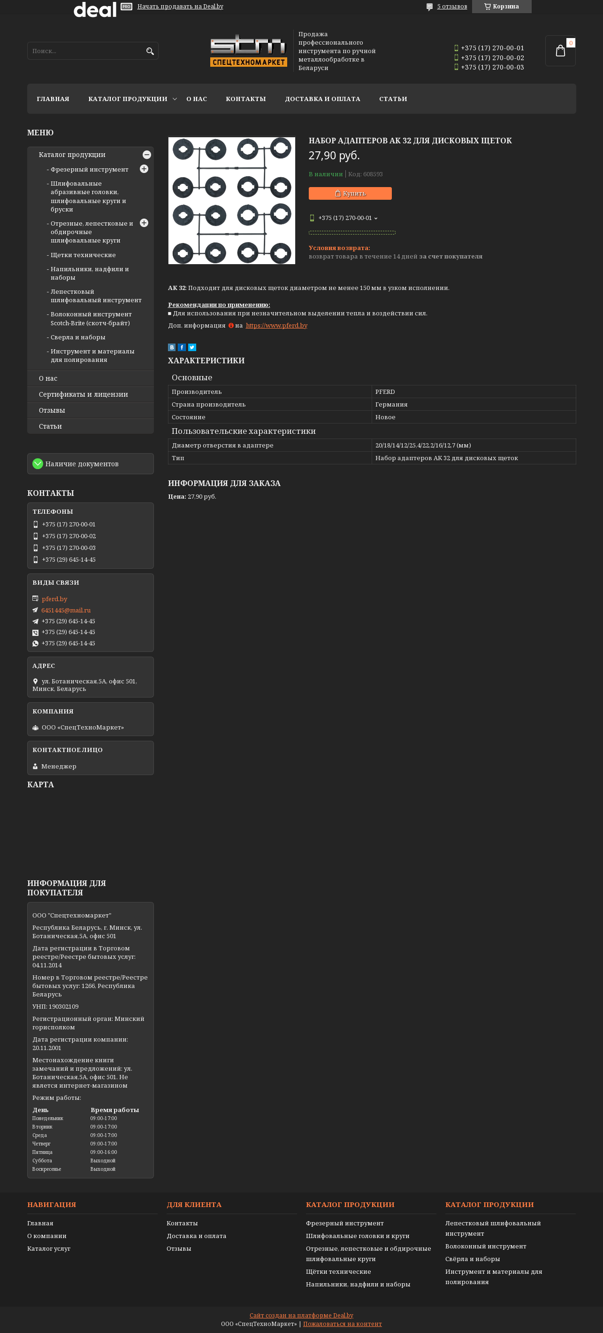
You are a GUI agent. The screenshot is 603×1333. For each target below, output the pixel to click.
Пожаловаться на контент (342, 1324)
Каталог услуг (48, 1248)
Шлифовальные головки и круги (358, 1235)
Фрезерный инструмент (90, 169)
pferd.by (54, 599)
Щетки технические (83, 255)
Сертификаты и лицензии (83, 394)
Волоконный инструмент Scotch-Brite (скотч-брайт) (91, 318)
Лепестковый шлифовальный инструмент (96, 295)
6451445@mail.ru (66, 610)
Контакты (246, 98)
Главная (53, 98)
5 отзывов (452, 6)
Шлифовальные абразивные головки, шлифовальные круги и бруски (88, 196)
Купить (354, 193)
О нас (196, 98)
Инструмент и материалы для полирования (93, 355)
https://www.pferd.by (276, 325)
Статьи (393, 98)
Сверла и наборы (78, 337)
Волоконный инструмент (486, 1246)
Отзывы (52, 410)
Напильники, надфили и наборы (358, 1284)
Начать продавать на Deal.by (180, 6)
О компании (47, 1235)
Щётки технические (338, 1271)
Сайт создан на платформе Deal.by (301, 1315)
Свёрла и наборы (472, 1259)
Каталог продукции (128, 98)
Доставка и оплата (322, 98)
